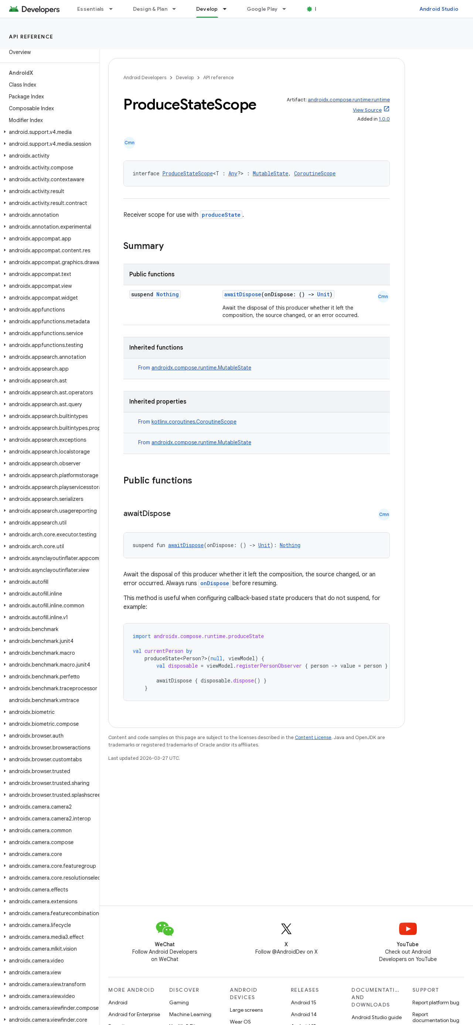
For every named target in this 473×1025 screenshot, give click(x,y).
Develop (185, 77)
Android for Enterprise (134, 1014)
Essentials (90, 9)
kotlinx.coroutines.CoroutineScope (194, 421)
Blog (320, 9)
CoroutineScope (315, 173)
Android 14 (304, 1014)
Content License (313, 737)
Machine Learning (190, 1014)
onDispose (214, 583)
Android (117, 1002)
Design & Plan (150, 9)
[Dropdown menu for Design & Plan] (177, 9)
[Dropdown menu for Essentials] (114, 9)
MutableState (270, 173)
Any (232, 173)
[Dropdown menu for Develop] (228, 9)
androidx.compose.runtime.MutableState (201, 367)
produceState (221, 214)
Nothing (167, 294)
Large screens (246, 1010)
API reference (31, 36)
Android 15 (303, 1002)
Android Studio (439, 9)
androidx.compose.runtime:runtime (349, 100)
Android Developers (144, 77)
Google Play (262, 9)
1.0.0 (384, 119)
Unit (323, 294)
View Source (367, 110)
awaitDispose (242, 294)
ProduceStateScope (187, 173)
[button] (48, 132)
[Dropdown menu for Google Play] (287, 9)
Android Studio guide (376, 1017)
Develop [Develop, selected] (207, 9)
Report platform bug (435, 1002)
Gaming (179, 1002)
